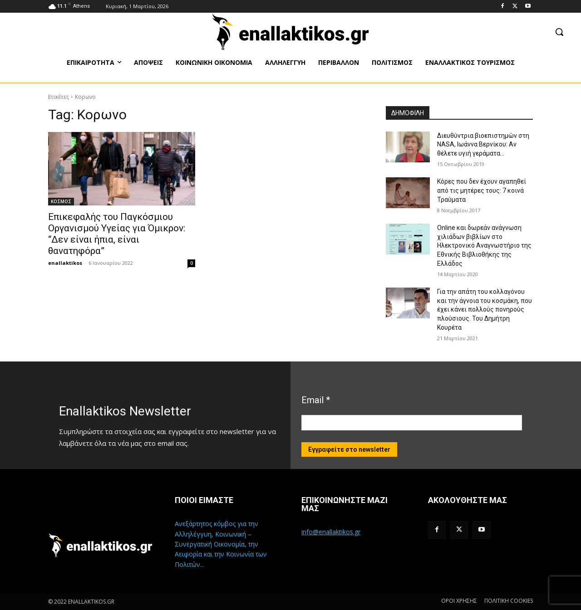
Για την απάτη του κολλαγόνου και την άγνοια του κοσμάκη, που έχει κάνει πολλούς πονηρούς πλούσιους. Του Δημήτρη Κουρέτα (484, 309)
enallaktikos (65, 262)
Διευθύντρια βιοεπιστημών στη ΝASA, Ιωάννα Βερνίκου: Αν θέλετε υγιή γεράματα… (483, 144)
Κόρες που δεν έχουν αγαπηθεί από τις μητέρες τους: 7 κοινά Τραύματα (481, 190)
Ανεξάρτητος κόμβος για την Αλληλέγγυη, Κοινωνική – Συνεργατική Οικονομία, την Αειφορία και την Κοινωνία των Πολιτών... (221, 544)
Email (315, 400)
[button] (559, 32)
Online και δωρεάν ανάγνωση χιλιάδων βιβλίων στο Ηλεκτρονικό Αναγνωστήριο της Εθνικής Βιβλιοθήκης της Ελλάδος (484, 245)
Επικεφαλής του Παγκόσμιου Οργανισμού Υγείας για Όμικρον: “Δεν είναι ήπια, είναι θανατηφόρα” (116, 233)
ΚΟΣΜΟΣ (61, 201)
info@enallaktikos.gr (330, 531)
